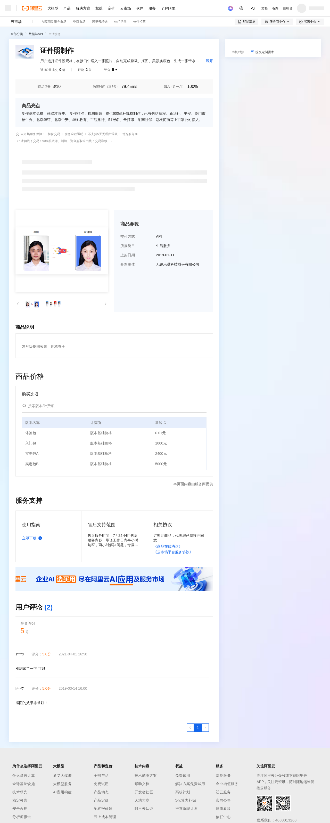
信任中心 (223, 817)
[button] (18, 304)
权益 (99, 8)
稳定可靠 (19, 800)
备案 (275, 8)
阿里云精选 (100, 21)
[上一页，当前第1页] (190, 727)
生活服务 (54, 34)
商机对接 (238, 52)
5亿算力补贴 (185, 800)
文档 (264, 8)
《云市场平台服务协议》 (173, 552)
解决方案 (83, 8)
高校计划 (182, 792)
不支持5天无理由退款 (103, 134)
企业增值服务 (227, 784)
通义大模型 (62, 775)
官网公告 (223, 800)
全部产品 (101, 775)
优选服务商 (130, 134)
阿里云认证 (144, 808)
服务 (152, 8)
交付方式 (127, 236)
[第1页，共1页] (198, 727)
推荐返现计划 (186, 808)
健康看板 (223, 808)
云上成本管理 (105, 817)
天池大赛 (142, 800)
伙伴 (139, 8)
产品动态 (101, 792)
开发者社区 (144, 792)
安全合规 (19, 808)
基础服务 (223, 775)
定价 (111, 8)
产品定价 (101, 800)
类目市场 (79, 21)
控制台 (287, 8)
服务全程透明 (74, 134)
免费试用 (101, 784)
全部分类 (17, 34)
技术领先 (19, 792)
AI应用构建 (62, 792)
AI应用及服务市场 (54, 21)
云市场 (125, 8)
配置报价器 (103, 808)
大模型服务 (62, 784)
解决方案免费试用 (190, 784)
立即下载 (33, 538)
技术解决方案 (146, 775)
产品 (67, 8)
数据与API (36, 34)
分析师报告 (21, 817)
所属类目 (127, 246)
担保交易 (54, 134)
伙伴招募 (139, 21)
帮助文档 (142, 784)
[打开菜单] (8, 8)
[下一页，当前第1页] (205, 727)
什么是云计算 (23, 775)
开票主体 (127, 264)
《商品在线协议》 (167, 546)
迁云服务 (223, 792)
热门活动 (120, 21)
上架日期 (127, 255)
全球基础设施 (23, 784)
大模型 (52, 8)
